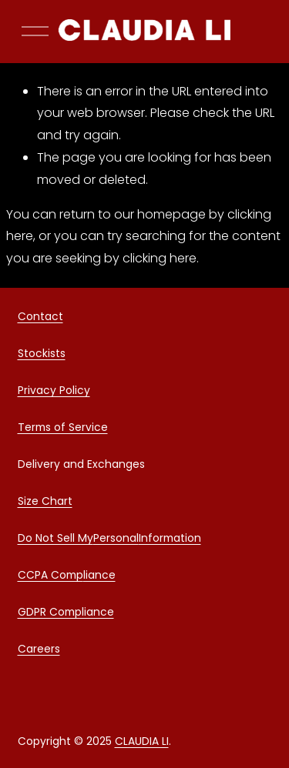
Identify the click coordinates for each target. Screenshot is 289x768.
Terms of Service (63, 429)
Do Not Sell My (55, 540)
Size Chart (45, 503)
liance (99, 577)
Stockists (42, 355)
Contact (40, 318)
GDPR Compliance (66, 614)
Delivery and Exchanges (81, 466)
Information (170, 540)
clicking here (160, 258)
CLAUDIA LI (142, 743)
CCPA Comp (50, 577)
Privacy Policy (54, 392)
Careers (39, 651)
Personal (116, 540)
